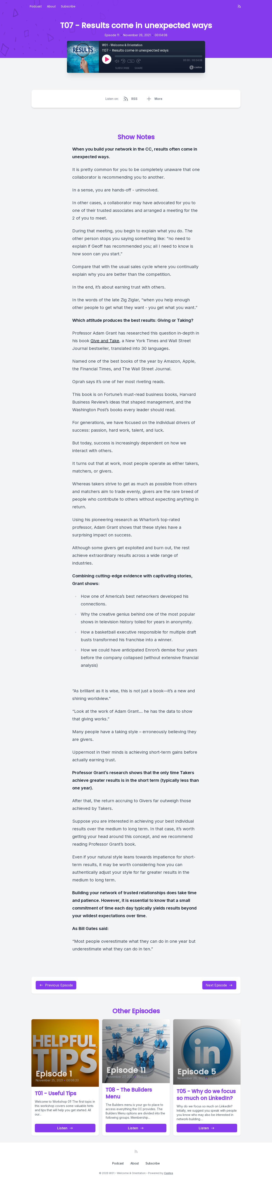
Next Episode (219, 985)
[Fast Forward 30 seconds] (138, 61)
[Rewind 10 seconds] (123, 61)
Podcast (36, 6)
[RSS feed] (239, 6)
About (51, 6)
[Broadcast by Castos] (195, 67)
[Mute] (117, 61)
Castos (168, 1173)
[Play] (106, 59)
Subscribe (68, 6)
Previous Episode (56, 985)
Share (139, 68)
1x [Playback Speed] (131, 61)
